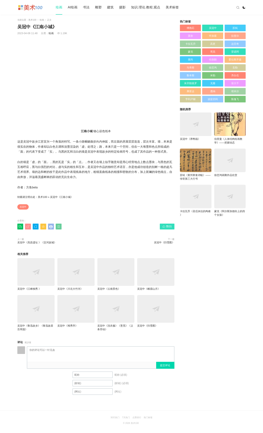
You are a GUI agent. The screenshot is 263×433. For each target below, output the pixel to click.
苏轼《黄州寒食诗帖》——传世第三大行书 (195, 164)
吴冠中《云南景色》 (116, 274)
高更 (212, 43)
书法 (86, 7)
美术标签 (172, 7)
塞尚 (190, 59)
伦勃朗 (213, 59)
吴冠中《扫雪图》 (164, 242)
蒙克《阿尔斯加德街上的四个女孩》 (230, 200)
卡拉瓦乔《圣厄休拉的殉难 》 (195, 200)
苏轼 (235, 27)
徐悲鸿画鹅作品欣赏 (230, 163)
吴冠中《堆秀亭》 (76, 311)
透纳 (212, 91)
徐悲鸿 (213, 67)
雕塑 (98, 7)
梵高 (212, 51)
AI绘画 (72, 7)
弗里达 (190, 91)
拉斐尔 (235, 35)
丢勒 (235, 67)
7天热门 (126, 417)
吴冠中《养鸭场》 (195, 126)
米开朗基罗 (190, 83)
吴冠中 (23, 207)
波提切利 (213, 99)
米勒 (212, 75)
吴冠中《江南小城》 (61, 197)
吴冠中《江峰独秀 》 (36, 274)
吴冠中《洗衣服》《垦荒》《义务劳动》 (116, 313)
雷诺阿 (235, 51)
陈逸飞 (235, 99)
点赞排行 (136, 417)
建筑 (110, 7)
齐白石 (235, 75)
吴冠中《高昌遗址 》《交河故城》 (36, 242)
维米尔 (235, 91)
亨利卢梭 (190, 99)
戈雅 (212, 83)
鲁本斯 (190, 75)
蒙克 (190, 51)
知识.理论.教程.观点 (145, 7)
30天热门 (114, 417)
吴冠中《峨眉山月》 (155, 274)
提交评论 (165, 365)
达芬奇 (235, 43)
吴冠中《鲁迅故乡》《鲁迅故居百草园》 (36, 313)
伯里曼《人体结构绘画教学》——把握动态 (230, 128)
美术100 (32, 20)
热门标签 (148, 417)
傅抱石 (190, 27)
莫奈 (190, 35)
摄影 (122, 7)
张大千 (235, 83)
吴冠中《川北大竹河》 (76, 274)
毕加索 (213, 35)
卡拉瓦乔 (190, 43)
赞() (167, 226)
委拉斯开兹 (235, 59)
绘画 (59, 7)
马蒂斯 (190, 67)
